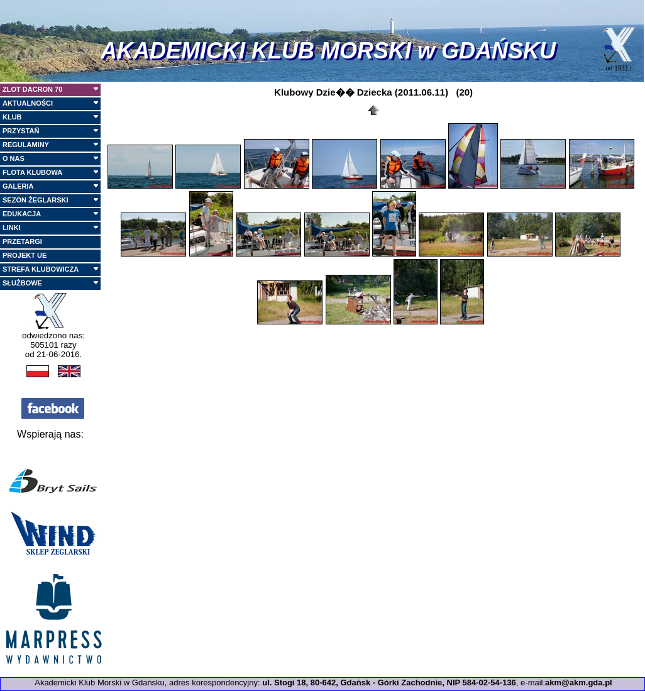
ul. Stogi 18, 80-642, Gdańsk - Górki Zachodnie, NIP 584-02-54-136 (389, 682)
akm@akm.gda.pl (578, 682)
